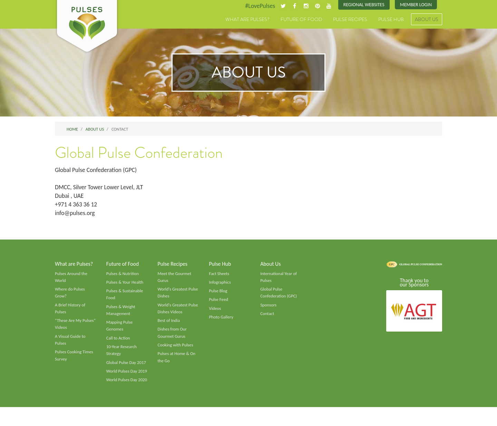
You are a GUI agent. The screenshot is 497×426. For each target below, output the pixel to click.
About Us (426, 20)
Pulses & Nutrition (123, 275)
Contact (267, 316)
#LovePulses (257, 6)
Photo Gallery (221, 320)
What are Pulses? (247, 20)
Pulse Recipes (350, 20)
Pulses (87, 27)
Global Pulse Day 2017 (126, 366)
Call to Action (118, 341)
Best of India (169, 323)
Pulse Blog (218, 293)
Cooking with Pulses (176, 348)
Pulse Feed (218, 302)
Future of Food (301, 20)
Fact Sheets (219, 275)
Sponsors (268, 307)
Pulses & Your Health (125, 284)
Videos (215, 311)
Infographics (220, 284)
